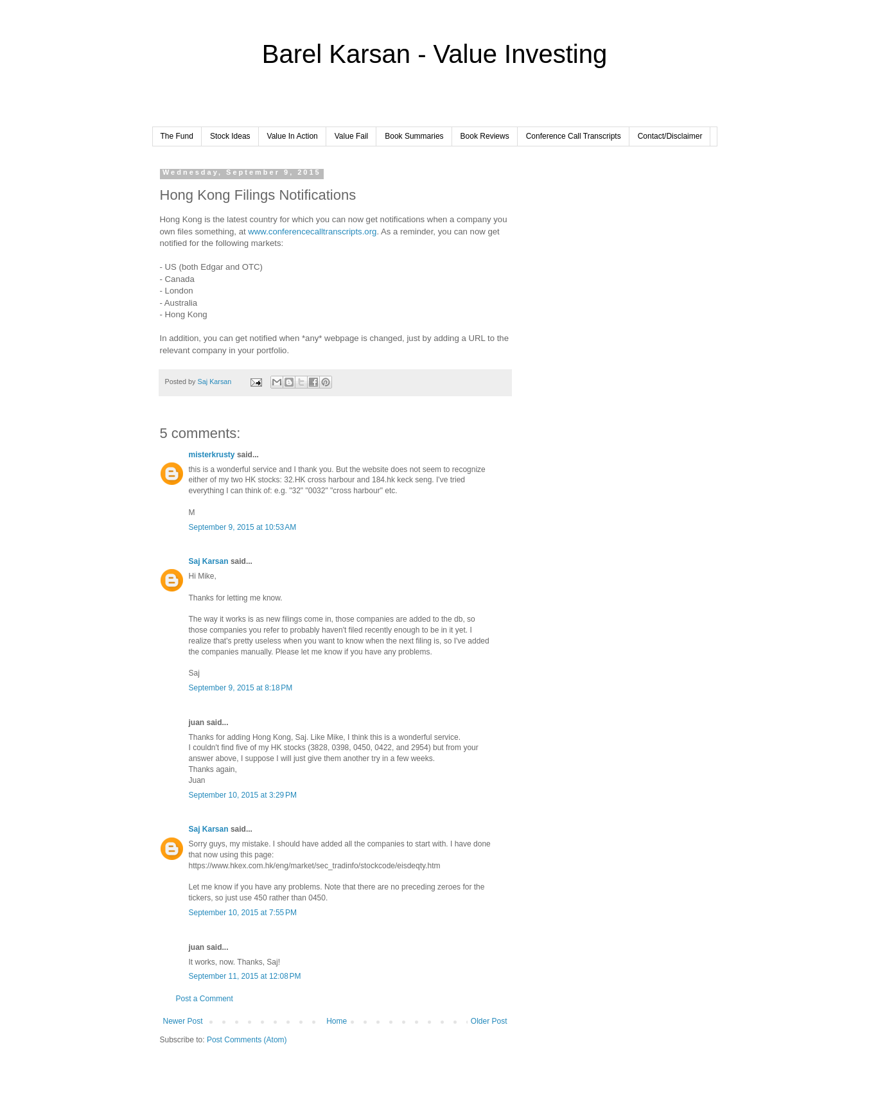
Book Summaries (414, 136)
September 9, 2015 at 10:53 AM (243, 527)
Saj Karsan (209, 561)
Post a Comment (204, 998)
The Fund (177, 136)
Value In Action (292, 136)
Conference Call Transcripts (573, 136)
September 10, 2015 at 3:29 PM (243, 795)
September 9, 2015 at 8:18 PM (241, 687)
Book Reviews (485, 136)
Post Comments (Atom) (247, 1039)
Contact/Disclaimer (670, 136)
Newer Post (183, 1021)
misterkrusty (212, 454)
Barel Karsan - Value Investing (434, 54)
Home (336, 1021)
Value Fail (351, 136)
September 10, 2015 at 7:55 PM (243, 912)
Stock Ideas (230, 136)
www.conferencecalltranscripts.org (312, 231)
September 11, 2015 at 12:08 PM (245, 976)
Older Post (489, 1021)
